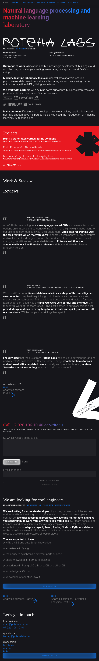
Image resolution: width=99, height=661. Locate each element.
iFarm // (29, 138)
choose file (13, 462)
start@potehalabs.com (14, 55)
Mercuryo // (28, 156)
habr (6, 651)
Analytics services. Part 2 (25, 599)
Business (51, 2)
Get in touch (72, 2)
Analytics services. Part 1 (14, 391)
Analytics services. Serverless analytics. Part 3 (73, 600)
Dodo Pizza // (22, 147)
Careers (61, 2)
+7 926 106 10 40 (9, 58)
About (6, 2)
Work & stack (29, 2)
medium (8, 648)
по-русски (21, 49)
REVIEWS (41, 2)
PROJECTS (15, 2)
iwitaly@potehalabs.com (62, 55)
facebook (8, 645)
